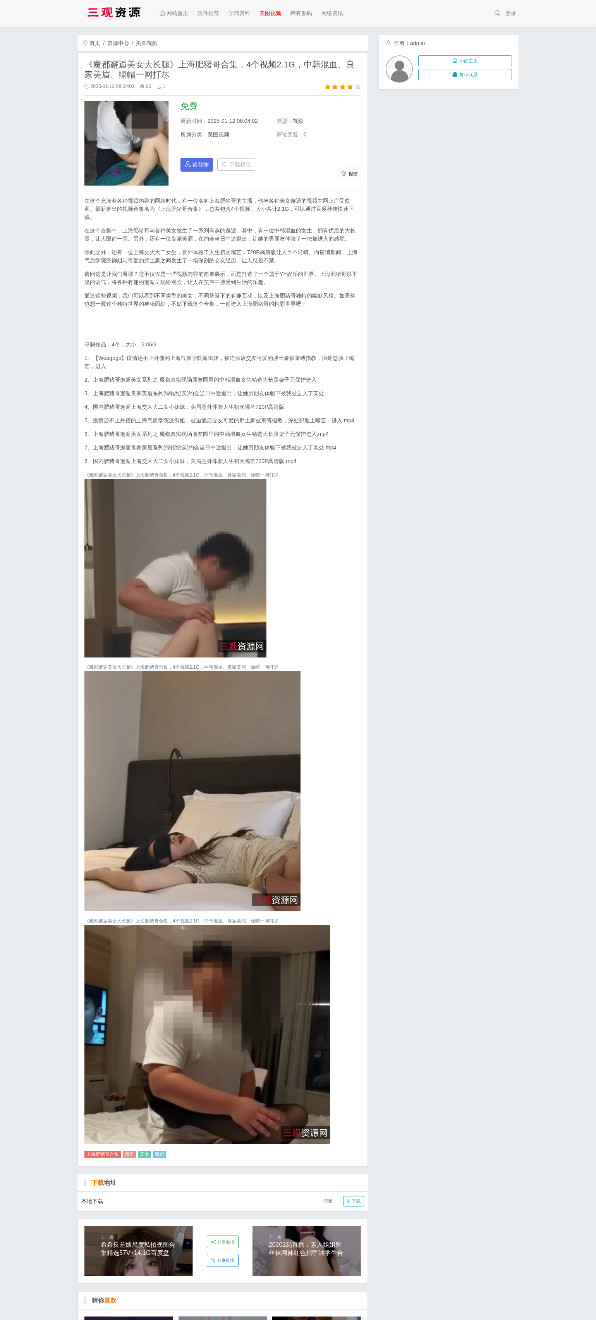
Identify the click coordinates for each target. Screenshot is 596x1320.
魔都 (159, 1154)
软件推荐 (208, 13)
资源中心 (118, 43)
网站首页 (174, 13)
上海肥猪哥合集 (102, 1154)
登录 (510, 13)
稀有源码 (301, 13)
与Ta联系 (464, 74)
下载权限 (236, 164)
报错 (349, 173)
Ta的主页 (464, 61)
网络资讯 (332, 13)
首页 (92, 43)
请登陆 (197, 164)
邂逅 (129, 1154)
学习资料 (239, 13)
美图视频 (270, 13)
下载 (353, 1201)
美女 (144, 1154)
